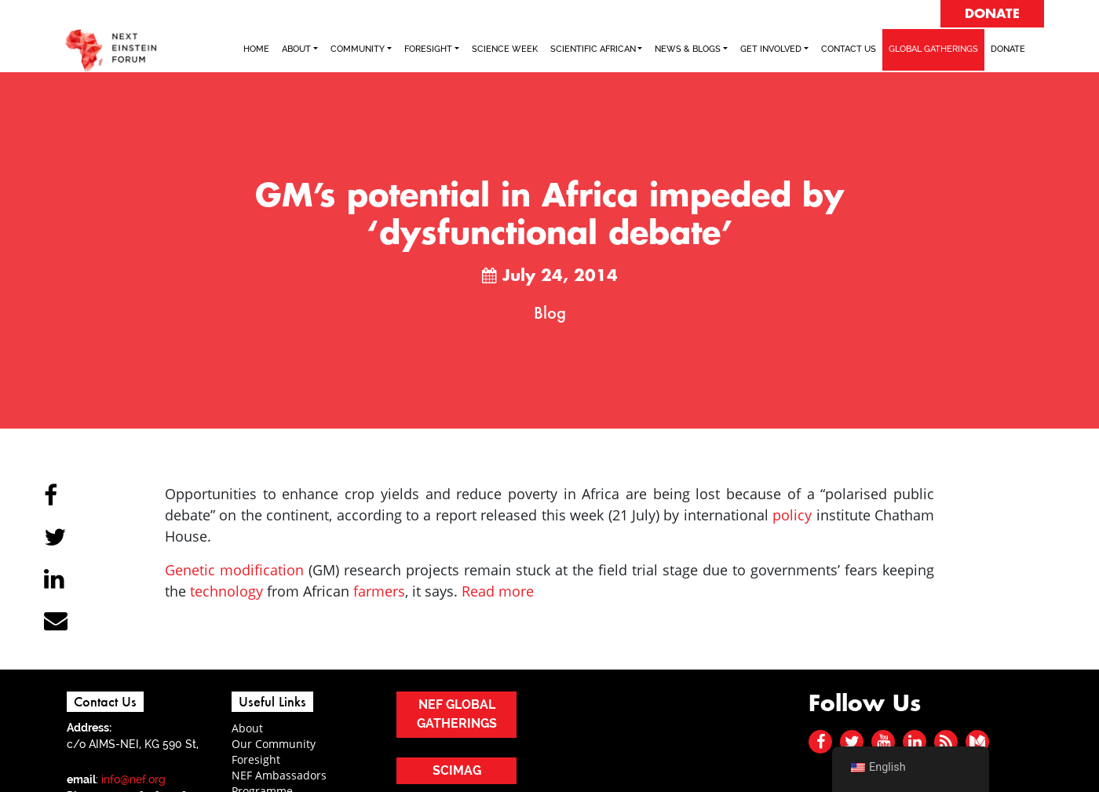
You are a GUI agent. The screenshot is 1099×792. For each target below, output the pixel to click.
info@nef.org (133, 779)
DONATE (992, 14)
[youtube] (883, 741)
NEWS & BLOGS (688, 49)
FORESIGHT (428, 49)
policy (792, 514)
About (247, 728)
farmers (379, 591)
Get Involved (770, 49)
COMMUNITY (357, 49)
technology (226, 591)
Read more (498, 591)
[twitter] (852, 741)
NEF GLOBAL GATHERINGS (457, 714)
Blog (550, 311)
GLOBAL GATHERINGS (933, 49)
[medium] (977, 741)
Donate (1008, 49)
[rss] (946, 741)
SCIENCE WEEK (505, 49)
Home (256, 49)
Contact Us (848, 49)
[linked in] (915, 741)
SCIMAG (457, 770)
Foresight (256, 759)
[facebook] (820, 741)
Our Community (274, 743)
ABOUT (296, 49)
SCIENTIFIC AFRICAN (593, 49)
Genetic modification (234, 569)
